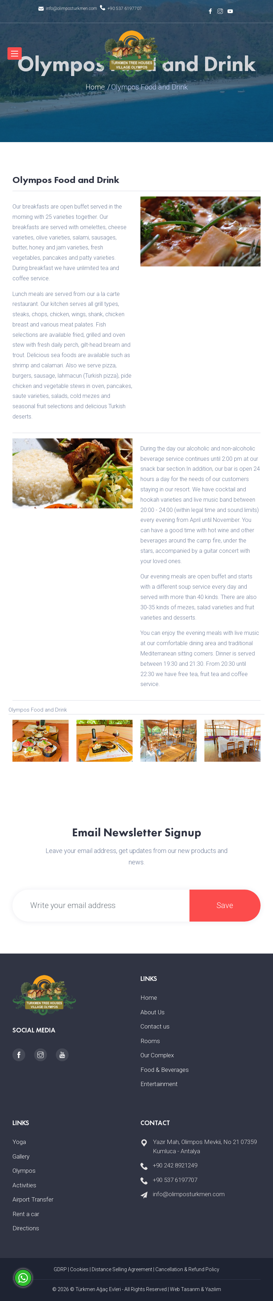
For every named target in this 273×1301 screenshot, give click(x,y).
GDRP (60, 1269)
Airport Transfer (32, 1199)
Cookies (79, 1269)
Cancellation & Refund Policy (187, 1269)
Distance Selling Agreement (122, 1269)
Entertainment (159, 1083)
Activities (24, 1185)
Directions (25, 1228)
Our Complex (157, 1055)
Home (95, 87)
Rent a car (25, 1214)
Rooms (150, 1040)
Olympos (24, 1170)
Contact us (155, 1026)
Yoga (19, 1141)
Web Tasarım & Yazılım (195, 1289)
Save (224, 905)
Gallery (21, 1156)
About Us (152, 1012)
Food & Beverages (164, 1069)
